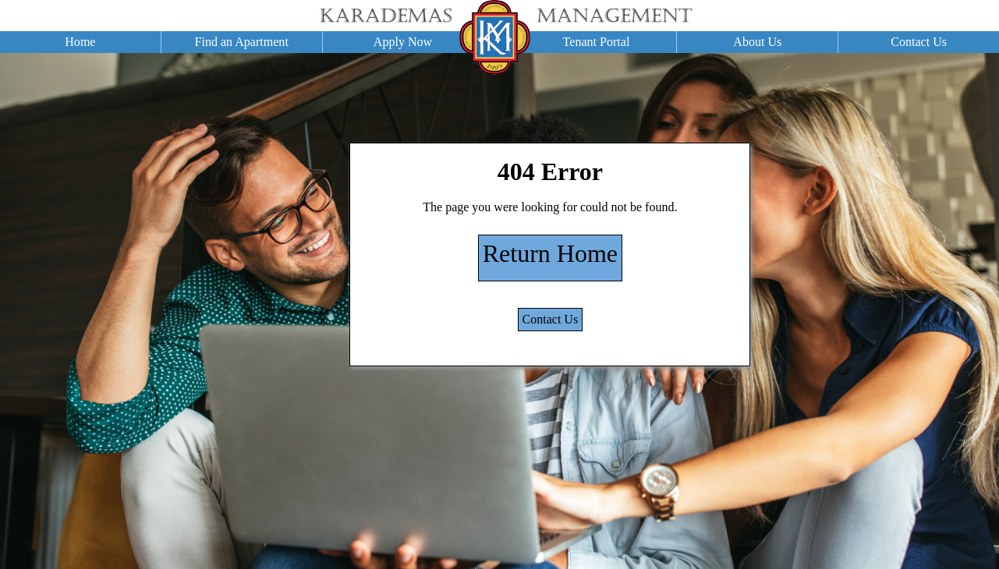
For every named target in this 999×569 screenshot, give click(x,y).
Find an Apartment (242, 41)
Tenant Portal (596, 41)
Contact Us (919, 41)
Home (80, 41)
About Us (757, 41)
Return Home (550, 253)
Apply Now (403, 41)
